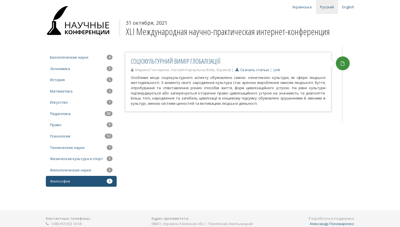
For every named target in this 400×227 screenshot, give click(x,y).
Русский (327, 6)
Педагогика (81, 113)
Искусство (81, 102)
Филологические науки (81, 170)
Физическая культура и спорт (81, 158)
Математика (81, 91)
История (81, 79)
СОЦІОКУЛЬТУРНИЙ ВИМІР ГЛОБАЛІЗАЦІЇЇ (176, 61)
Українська (302, 6)
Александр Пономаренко (332, 223)
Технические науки (81, 147)
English (348, 6)
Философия (81, 181)
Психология (81, 136)
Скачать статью (252, 69)
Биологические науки (81, 57)
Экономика (81, 68)
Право (81, 124)
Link (277, 69)
